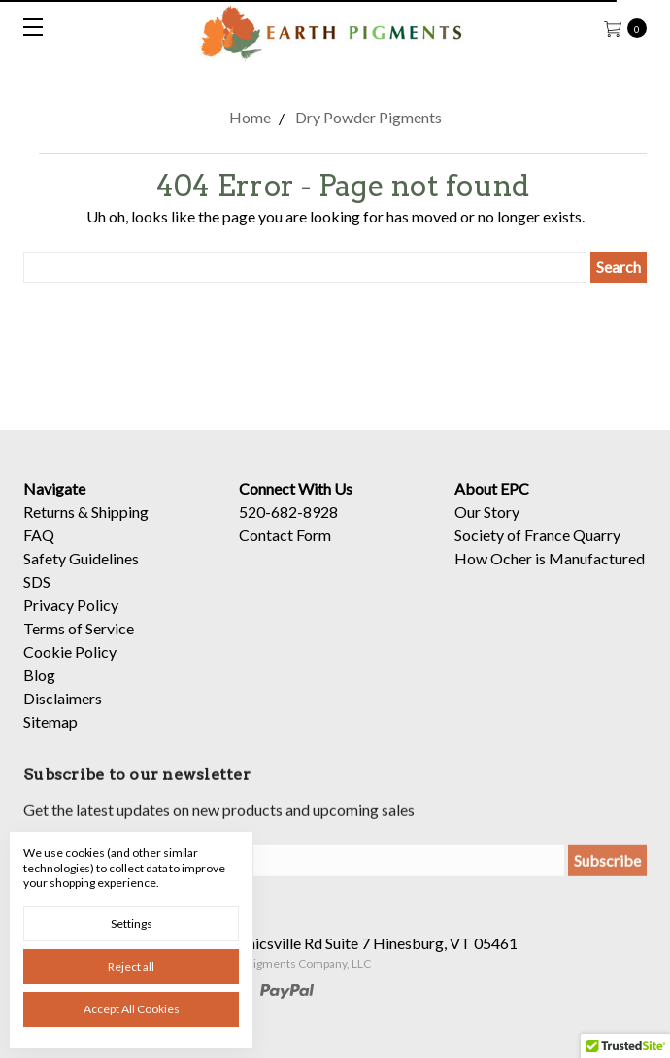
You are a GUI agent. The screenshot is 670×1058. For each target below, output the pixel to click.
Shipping (120, 511)
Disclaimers (62, 698)
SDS (36, 581)
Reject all (131, 966)
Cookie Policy (70, 651)
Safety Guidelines (81, 558)
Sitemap (50, 721)
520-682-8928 (288, 511)
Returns (49, 511)
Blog (39, 675)
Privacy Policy (70, 605)
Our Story (486, 511)
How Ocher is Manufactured (549, 558)
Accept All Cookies (132, 1009)
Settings (131, 923)
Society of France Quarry (537, 535)
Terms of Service (78, 628)
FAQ (38, 535)
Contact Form (285, 535)
